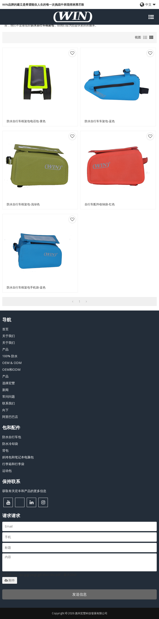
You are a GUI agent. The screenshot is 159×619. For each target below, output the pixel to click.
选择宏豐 (8, 383)
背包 (5, 450)
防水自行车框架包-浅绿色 (23, 204)
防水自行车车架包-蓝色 (100, 121)
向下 (5, 410)
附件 (9, 580)
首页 (5, 329)
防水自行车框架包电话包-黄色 (26, 121)
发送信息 (79, 594)
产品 (5, 349)
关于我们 (8, 336)
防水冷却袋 (10, 444)
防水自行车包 (11, 437)
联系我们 (8, 403)
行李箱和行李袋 (13, 464)
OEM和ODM (11, 369)
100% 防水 (10, 356)
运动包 (7, 470)
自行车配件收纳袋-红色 (100, 204)
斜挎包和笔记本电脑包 (18, 457)
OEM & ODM (12, 363)
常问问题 (8, 396)
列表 (145, 37)
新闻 (5, 390)
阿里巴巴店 (10, 417)
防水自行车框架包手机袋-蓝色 (26, 287)
